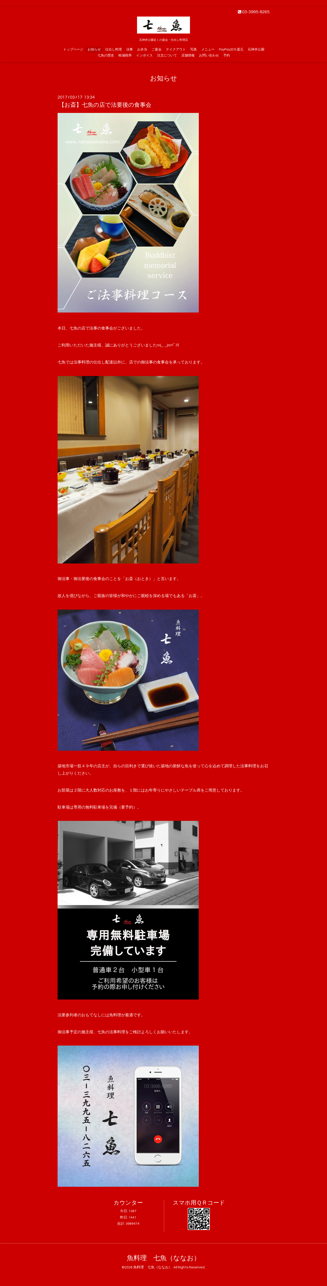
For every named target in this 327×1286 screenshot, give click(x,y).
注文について (167, 55)
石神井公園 (256, 49)
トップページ (73, 49)
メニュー (207, 49)
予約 (226, 55)
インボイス (144, 55)
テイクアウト (176, 49)
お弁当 (142, 49)
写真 (193, 49)
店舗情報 (188, 55)
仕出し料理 (113, 49)
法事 (129, 49)
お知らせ (94, 49)
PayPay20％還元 (231, 49)
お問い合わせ (209, 55)
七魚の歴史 (106, 55)
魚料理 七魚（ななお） (163, 1258)
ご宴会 (157, 49)
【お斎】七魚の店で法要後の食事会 (105, 105)
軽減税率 (125, 55)
